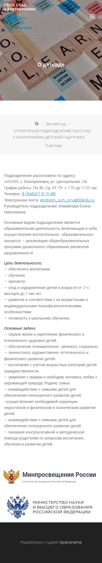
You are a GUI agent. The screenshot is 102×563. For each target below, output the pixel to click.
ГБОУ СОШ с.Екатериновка (20, 7)
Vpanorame (70, 542)
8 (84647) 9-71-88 (38, 194)
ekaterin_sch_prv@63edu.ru (67, 200)
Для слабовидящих (18, 21)
